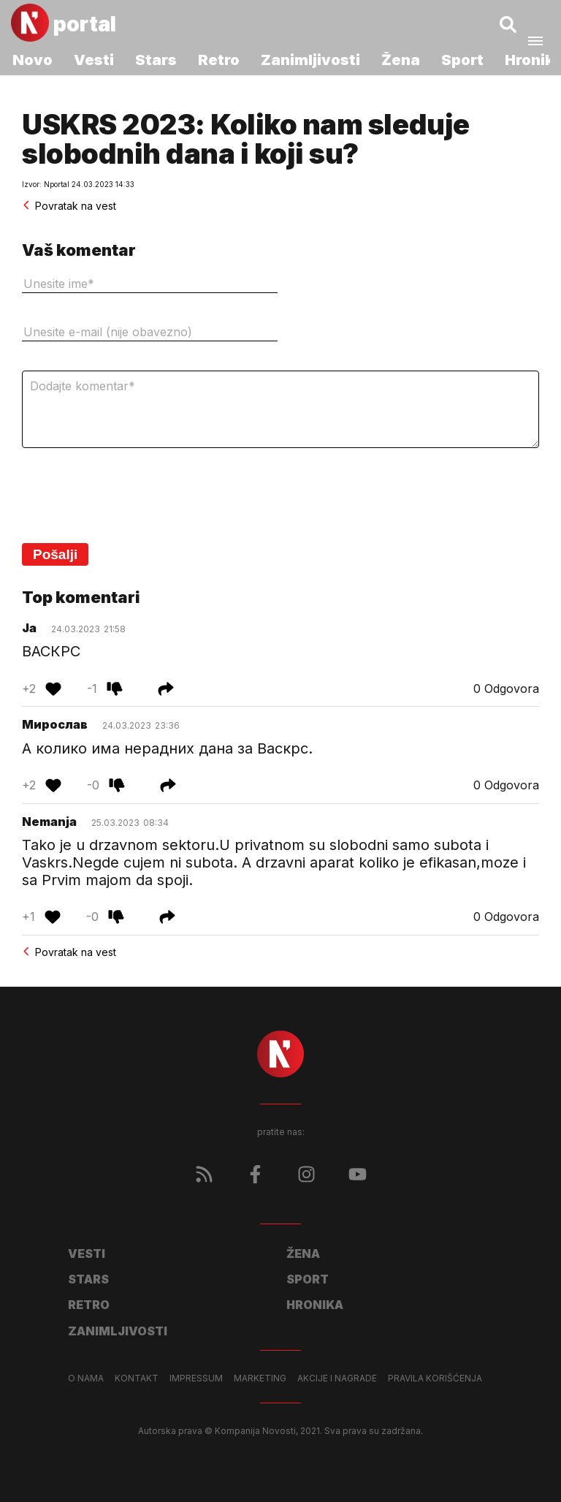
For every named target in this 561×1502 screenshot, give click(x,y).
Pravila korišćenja (435, 1378)
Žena (400, 60)
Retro (219, 60)
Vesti (94, 60)
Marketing (260, 1378)
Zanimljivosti (310, 60)
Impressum (196, 1378)
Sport (462, 60)
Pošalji (55, 554)
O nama (86, 1378)
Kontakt (137, 1378)
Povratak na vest (69, 205)
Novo (32, 60)
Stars (156, 60)
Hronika (314, 1304)
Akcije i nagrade (337, 1378)
